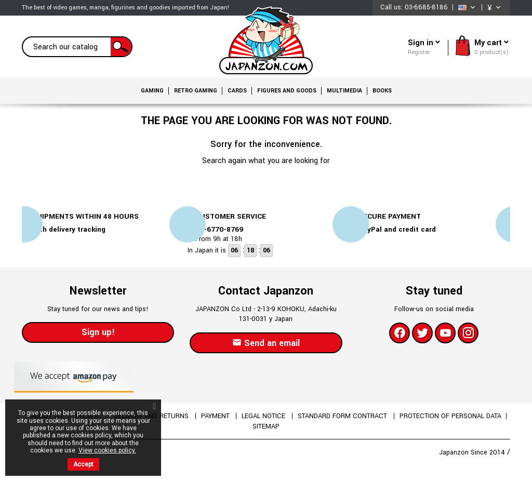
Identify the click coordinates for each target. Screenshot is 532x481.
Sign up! (98, 332)
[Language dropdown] (467, 8)
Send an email (266, 343)
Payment (216, 416)
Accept (83, 464)
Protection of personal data (452, 416)
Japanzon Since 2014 (473, 452)
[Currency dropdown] (494, 8)
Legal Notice (265, 416)
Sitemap (266, 426)
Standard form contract (344, 416)
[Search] (77, 46)
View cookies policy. (107, 450)
